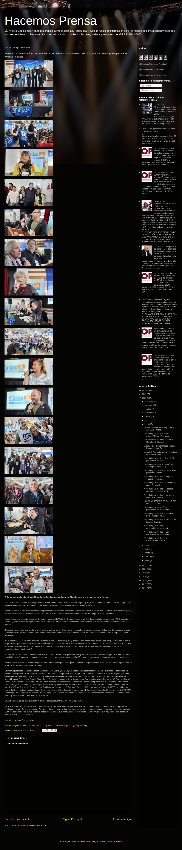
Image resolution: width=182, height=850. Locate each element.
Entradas (146, 86)
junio (147, 424)
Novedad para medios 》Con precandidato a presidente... (157, 533)
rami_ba (94, 841)
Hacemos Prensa (51, 20)
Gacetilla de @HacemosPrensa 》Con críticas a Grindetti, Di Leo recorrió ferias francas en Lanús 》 (165, 109)
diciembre (149, 401)
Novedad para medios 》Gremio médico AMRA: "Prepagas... (158, 434)
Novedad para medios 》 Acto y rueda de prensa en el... (158, 539)
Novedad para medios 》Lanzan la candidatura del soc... (159, 496)
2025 (144, 390)
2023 (144, 398)
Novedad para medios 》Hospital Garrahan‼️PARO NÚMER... (158, 490)
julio (147, 420)
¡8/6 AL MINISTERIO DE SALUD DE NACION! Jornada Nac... (160, 502)
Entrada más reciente (18, 819)
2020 (144, 573)
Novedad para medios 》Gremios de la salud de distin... (160, 520)
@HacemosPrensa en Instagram (153, 75)
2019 (144, 577)
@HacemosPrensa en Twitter (152, 69)
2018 (144, 580)
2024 (144, 394)
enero (147, 560)
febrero (148, 556)
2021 (144, 569)
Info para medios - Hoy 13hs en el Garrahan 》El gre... (158, 441)
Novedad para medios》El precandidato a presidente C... (158, 508)
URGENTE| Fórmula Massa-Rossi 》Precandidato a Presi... (160, 447)
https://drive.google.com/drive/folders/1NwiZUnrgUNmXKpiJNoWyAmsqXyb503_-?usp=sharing (46, 725)
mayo (147, 545)
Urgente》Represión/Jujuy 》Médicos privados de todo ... (160, 453)
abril (147, 549)
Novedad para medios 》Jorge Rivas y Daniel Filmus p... (160, 478)
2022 (144, 565)
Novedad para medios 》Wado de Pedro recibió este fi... (158, 514)
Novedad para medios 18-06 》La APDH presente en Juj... (158, 465)
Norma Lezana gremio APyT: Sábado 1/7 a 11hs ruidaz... (160, 428)
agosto (148, 416)
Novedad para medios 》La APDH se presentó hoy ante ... (160, 471)
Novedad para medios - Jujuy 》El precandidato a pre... (159, 459)
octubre (148, 409)
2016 (144, 588)
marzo (148, 553)
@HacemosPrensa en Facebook (153, 64)
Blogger (119, 841)
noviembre (149, 405)
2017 (144, 584)
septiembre (150, 413)
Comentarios (147, 90)
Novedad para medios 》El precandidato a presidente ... (157, 527)
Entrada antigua (122, 819)
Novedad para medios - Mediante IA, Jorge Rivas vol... (160, 484)
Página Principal (72, 819)
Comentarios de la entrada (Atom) (31, 825)
